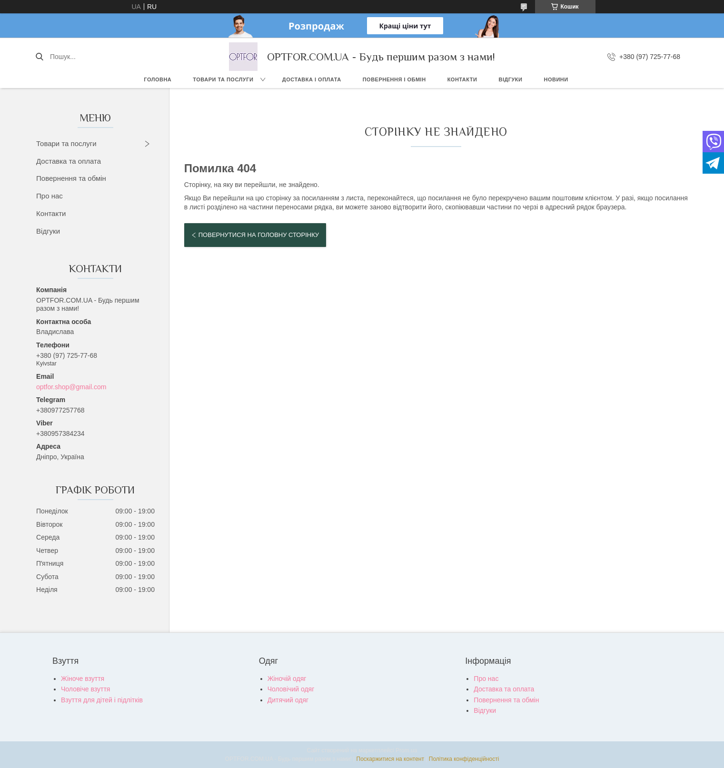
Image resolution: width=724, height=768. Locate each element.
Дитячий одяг (288, 700)
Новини (556, 79)
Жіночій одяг (287, 678)
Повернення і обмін (394, 79)
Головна (157, 79)
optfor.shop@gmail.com (71, 387)
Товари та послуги (223, 79)
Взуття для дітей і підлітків (102, 700)
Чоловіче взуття (85, 689)
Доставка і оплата (311, 79)
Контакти (462, 79)
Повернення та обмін (71, 178)
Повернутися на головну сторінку (258, 234)
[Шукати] (39, 56)
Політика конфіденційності (464, 759)
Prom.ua (406, 750)
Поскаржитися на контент (390, 759)
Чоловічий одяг (291, 689)
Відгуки (510, 79)
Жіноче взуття (82, 678)
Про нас (49, 196)
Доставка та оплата (68, 161)
